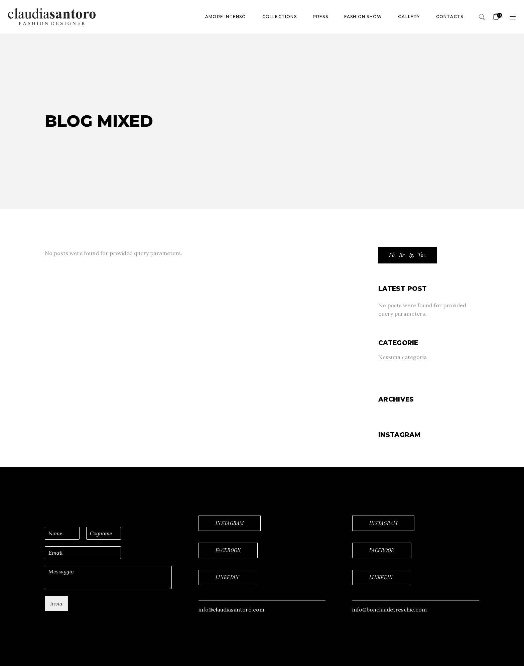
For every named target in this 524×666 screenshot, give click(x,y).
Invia (56, 603)
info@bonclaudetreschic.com (389, 609)
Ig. (411, 254)
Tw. (421, 254)
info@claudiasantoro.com (231, 609)
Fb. (392, 254)
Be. (402, 254)
